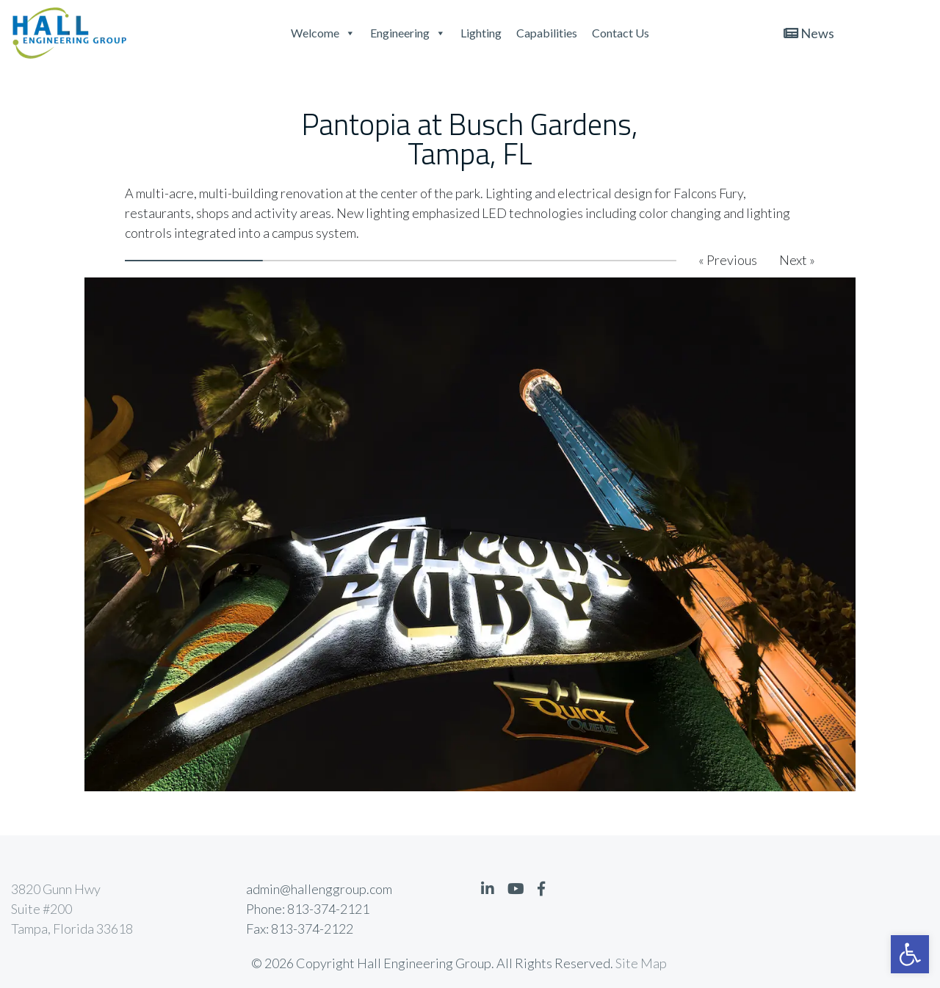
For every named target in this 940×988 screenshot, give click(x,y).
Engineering (408, 33)
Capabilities (546, 33)
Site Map (641, 963)
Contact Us (620, 33)
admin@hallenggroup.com (319, 889)
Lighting (481, 33)
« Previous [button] (727, 260)
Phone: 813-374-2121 (307, 909)
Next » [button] (797, 260)
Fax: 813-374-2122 (299, 928)
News (809, 33)
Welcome (323, 33)
